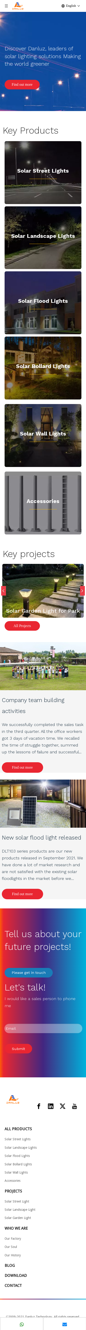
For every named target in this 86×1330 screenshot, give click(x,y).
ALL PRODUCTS (18, 1129)
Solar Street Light (17, 1201)
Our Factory (13, 1238)
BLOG (10, 1265)
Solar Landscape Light (41, 236)
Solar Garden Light (18, 1218)
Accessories (43, 501)
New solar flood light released (41, 837)
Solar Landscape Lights (21, 1147)
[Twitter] (62, 1106)
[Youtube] (74, 1106)
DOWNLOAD (16, 1275)
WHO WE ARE (16, 1228)
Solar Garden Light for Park (43, 611)
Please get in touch (29, 972)
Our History (13, 1255)
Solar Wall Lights (43, 433)
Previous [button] (3, 591)
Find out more (22, 84)
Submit (18, 1049)
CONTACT (13, 1285)
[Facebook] (38, 1106)
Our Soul (11, 1247)
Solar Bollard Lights (43, 366)
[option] (43, 591)
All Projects (22, 626)
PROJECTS (13, 1191)
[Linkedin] (50, 1106)
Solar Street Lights (43, 171)
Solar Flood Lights (43, 301)
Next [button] (82, 591)
